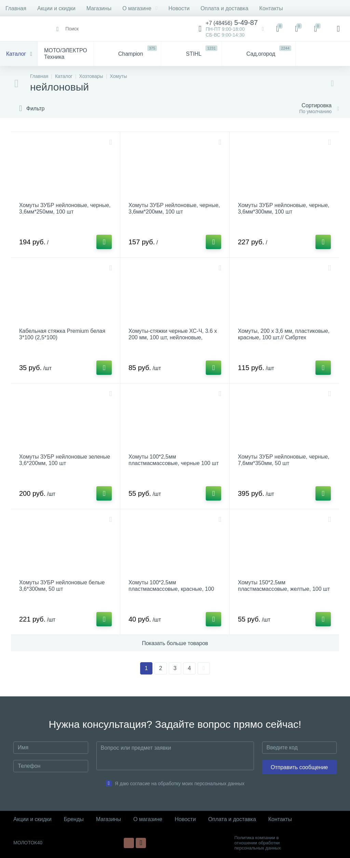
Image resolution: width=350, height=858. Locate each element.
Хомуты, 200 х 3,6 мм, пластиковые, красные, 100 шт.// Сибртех (283, 334)
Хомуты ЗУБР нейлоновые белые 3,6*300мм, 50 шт (62, 586)
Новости (179, 8)
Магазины (98, 8)
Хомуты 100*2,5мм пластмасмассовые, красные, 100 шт (171, 589)
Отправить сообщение (299, 767)
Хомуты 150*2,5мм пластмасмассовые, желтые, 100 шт (284, 586)
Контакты (271, 8)
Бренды (74, 819)
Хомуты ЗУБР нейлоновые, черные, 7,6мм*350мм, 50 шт (283, 460)
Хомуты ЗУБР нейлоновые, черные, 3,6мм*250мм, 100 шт (65, 208)
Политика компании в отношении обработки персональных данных (257, 842)
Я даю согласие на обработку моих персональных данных (179, 783)
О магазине (140, 8)
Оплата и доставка (224, 8)
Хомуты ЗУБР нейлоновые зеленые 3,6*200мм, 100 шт (64, 460)
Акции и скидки (56, 8)
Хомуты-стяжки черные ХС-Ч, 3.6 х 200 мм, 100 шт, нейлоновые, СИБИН (173, 337)
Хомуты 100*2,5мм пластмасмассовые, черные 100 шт (174, 460)
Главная (15, 8)
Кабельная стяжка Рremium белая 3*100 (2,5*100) (62, 334)
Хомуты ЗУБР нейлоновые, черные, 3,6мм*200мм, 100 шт (174, 208)
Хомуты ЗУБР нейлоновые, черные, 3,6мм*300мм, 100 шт (283, 208)
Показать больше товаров (175, 643)
